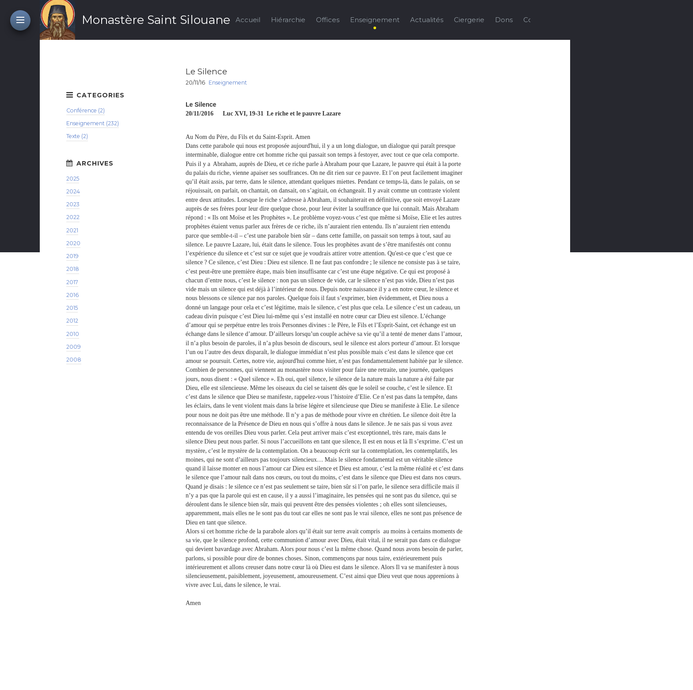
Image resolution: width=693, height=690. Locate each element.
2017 (72, 282)
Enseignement (375, 19)
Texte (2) (77, 136)
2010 (72, 334)
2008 (73, 359)
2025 (72, 178)
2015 (72, 308)
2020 (73, 243)
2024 (73, 191)
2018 (72, 269)
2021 (72, 230)
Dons (504, 19)
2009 (73, 346)
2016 (72, 295)
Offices (327, 19)
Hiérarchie (288, 19)
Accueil (248, 19)
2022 (73, 217)
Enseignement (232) (92, 123)
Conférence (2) (85, 110)
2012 (72, 320)
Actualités (426, 19)
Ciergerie (469, 19)
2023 (73, 204)
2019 (72, 256)
